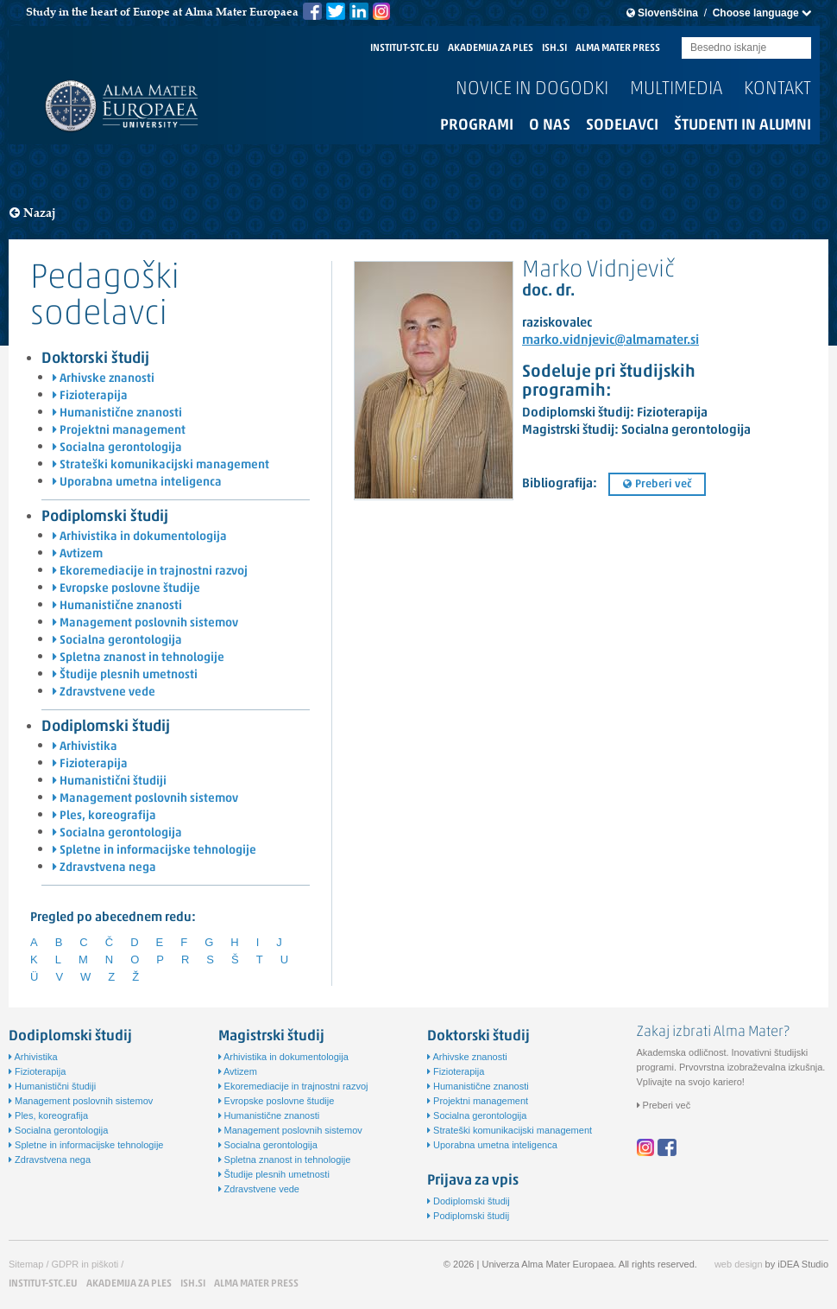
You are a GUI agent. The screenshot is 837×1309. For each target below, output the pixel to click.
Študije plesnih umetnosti (125, 675)
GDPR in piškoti (85, 1264)
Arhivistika (85, 746)
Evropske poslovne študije (126, 588)
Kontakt (777, 89)
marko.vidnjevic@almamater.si (610, 340)
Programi (476, 126)
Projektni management (119, 430)
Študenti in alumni (742, 126)
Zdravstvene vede (104, 692)
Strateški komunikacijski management (161, 465)
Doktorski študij (95, 359)
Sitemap (26, 1264)
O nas (549, 126)
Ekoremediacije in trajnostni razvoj (150, 571)
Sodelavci (622, 126)
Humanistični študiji (110, 781)
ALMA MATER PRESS (618, 48)
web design (738, 1264)
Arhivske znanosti (103, 378)
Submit (798, 48)
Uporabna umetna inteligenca (137, 482)
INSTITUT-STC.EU (404, 48)
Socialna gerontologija (117, 448)
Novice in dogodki (532, 89)
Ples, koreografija (104, 816)
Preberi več (657, 484)
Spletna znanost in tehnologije (138, 657)
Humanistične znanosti (117, 413)
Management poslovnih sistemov (145, 623)
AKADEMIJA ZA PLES (490, 48)
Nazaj (32, 213)
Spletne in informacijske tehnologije (154, 850)
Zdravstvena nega (104, 867)
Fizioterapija (90, 396)
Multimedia (676, 89)
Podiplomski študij (104, 517)
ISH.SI (554, 48)
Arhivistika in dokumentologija (140, 537)
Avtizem (78, 554)
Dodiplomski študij (105, 727)
